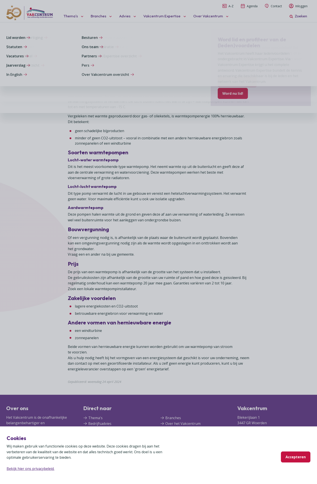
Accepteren (296, 457)
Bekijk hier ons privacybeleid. (30, 468)
